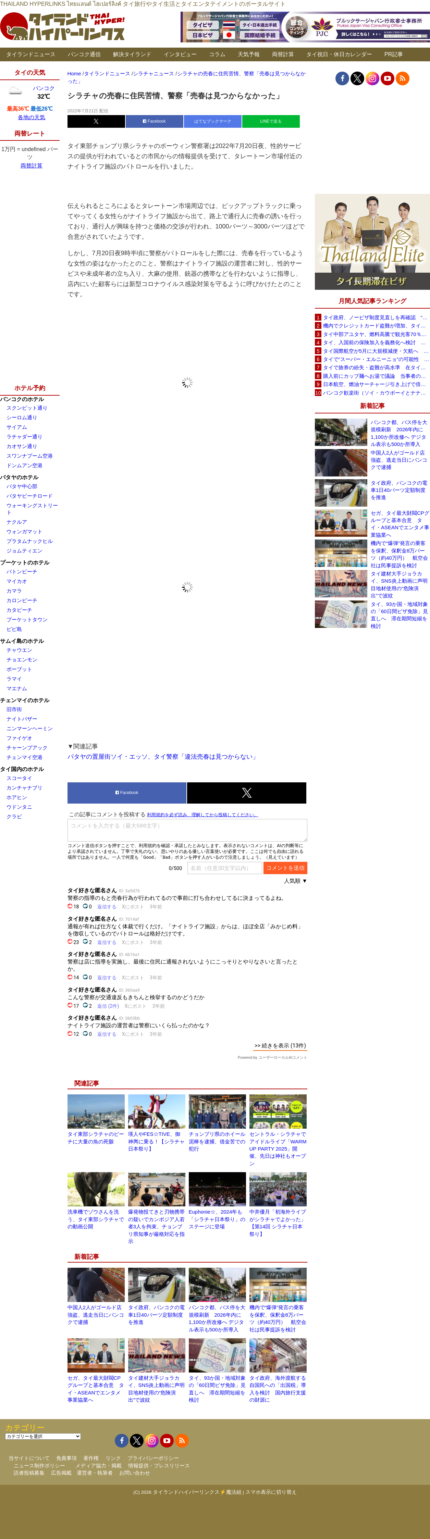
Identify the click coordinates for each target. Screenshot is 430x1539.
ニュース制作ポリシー (39, 1465)
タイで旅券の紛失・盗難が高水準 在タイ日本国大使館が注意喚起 (376, 367)
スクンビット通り (27, 408)
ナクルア (17, 522)
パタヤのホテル (19, 477)
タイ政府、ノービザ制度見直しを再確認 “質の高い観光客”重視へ (376, 317)
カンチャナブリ (24, 788)
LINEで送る (271, 121)
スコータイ (19, 778)
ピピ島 (14, 629)
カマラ (14, 591)
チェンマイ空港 (24, 757)
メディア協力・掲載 (98, 1465)
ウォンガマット (24, 531)
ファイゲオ (19, 738)
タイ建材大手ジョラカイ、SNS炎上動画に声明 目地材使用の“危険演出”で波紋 (400, 584)
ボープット (19, 669)
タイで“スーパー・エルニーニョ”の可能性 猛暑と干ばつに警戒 (376, 359)
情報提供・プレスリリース (159, 1465)
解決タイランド (132, 54)
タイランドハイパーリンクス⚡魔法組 (197, 1492)
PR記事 (393, 54)
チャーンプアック (27, 747)
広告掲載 (61, 1473)
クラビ (14, 816)
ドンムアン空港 (24, 465)
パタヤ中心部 (22, 486)
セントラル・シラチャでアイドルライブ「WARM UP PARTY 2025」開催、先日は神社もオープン (278, 1148)
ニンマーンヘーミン (30, 728)
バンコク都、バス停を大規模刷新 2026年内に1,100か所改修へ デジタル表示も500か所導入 (399, 433)
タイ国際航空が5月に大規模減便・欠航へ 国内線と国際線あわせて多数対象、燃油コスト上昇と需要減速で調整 (376, 351)
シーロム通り (22, 417)
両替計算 (283, 54)
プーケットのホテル (24, 563)
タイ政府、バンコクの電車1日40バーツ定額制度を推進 (156, 1314)
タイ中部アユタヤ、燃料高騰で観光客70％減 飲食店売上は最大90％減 (376, 334)
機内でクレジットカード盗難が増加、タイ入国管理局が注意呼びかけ (376, 325)
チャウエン (19, 650)
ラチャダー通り (24, 436)
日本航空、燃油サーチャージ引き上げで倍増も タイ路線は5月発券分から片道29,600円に (376, 384)
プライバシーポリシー (153, 1458)
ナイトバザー (22, 719)
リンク (113, 1458)
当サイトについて (29, 1458)
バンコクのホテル (22, 399)
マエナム (17, 688)
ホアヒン (17, 797)
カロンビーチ (22, 600)
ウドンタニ (19, 807)
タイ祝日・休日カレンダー (339, 54)
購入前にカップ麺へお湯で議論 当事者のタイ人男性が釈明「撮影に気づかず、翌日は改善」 (376, 376)
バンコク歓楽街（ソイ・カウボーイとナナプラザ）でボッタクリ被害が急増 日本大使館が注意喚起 (376, 393)
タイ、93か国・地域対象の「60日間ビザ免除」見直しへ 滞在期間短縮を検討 (399, 615)
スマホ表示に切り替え (271, 1492)
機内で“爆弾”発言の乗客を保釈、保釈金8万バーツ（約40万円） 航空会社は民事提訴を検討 (399, 554)
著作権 (91, 1458)
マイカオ (17, 581)
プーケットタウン (27, 619)
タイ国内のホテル (22, 769)
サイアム (17, 427)
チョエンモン (22, 659)
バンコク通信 (84, 54)
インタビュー (180, 54)
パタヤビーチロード (30, 496)
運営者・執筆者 (95, 1473)
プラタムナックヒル (30, 541)
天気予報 (249, 54)
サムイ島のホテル (22, 641)
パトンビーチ (22, 571)
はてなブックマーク (212, 121)
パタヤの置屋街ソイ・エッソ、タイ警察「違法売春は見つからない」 (163, 756)
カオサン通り (22, 446)
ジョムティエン (24, 551)
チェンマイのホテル (24, 700)
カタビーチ (19, 610)
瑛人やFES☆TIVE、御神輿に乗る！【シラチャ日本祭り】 (156, 1141)
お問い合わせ (134, 1473)
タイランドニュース (31, 54)
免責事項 (66, 1458)
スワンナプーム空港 (30, 456)
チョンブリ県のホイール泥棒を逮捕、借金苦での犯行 (217, 1141)
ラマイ (14, 679)
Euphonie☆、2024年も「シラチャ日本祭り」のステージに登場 (217, 1219)
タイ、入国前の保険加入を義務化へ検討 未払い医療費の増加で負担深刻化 (376, 342)
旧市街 (14, 709)
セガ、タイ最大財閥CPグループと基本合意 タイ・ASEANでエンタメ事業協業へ (400, 524)
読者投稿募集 (29, 1473)
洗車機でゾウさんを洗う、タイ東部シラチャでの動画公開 (95, 1219)
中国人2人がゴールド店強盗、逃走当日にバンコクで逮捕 (95, 1314)
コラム (217, 54)
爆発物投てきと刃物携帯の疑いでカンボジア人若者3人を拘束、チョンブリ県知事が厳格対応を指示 (156, 1226)
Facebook (154, 121)
